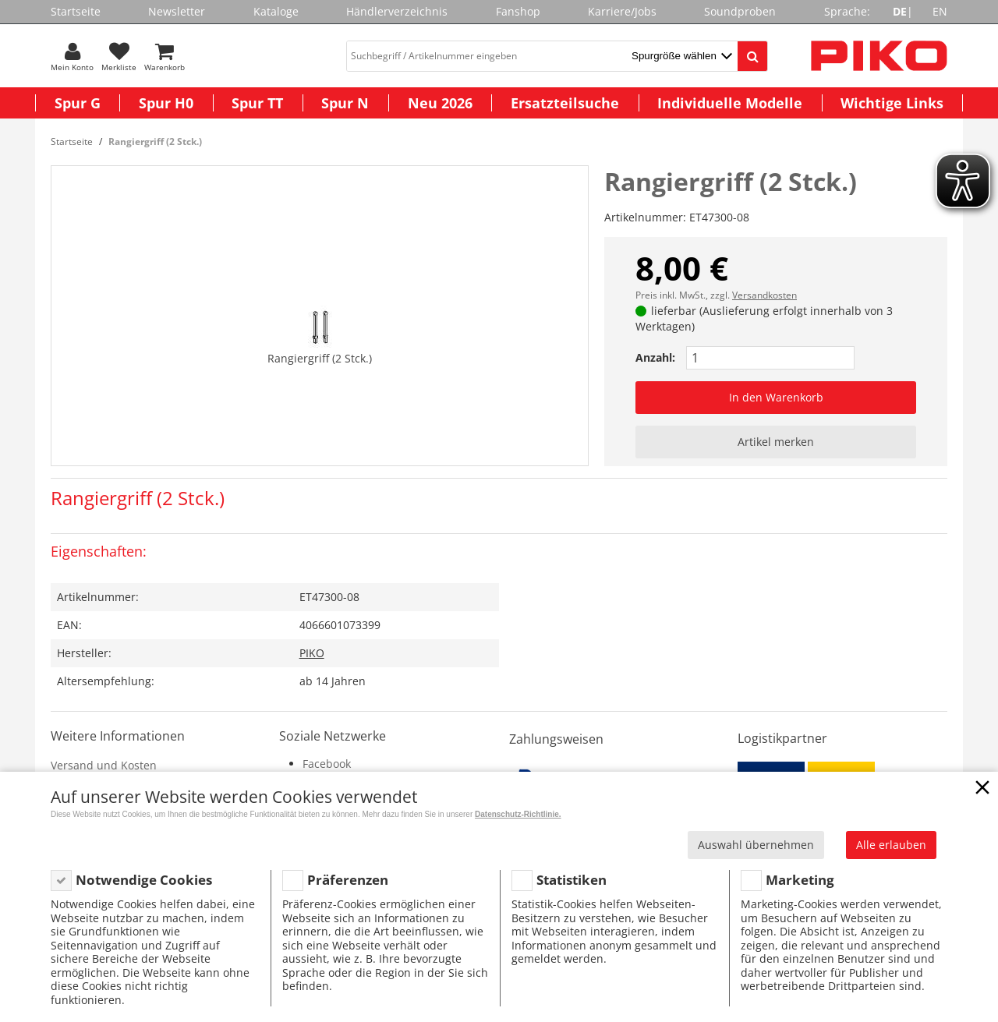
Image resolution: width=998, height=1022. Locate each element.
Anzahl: (655, 357)
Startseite (76, 11)
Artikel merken (776, 441)
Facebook (327, 763)
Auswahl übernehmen (756, 844)
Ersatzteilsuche (565, 103)
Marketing (800, 880)
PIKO (311, 652)
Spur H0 (166, 103)
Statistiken (571, 880)
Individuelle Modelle (729, 103)
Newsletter (176, 11)
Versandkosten (764, 295)
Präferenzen (347, 880)
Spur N (345, 103)
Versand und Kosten (104, 765)
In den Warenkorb (776, 397)
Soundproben (740, 11)
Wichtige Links (892, 103)
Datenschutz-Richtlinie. (518, 814)
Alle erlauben (891, 844)
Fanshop (518, 11)
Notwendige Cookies (144, 880)
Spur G (78, 103)
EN (940, 11)
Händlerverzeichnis (397, 11)
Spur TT (257, 103)
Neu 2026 (440, 103)
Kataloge (276, 11)
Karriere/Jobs (622, 11)
